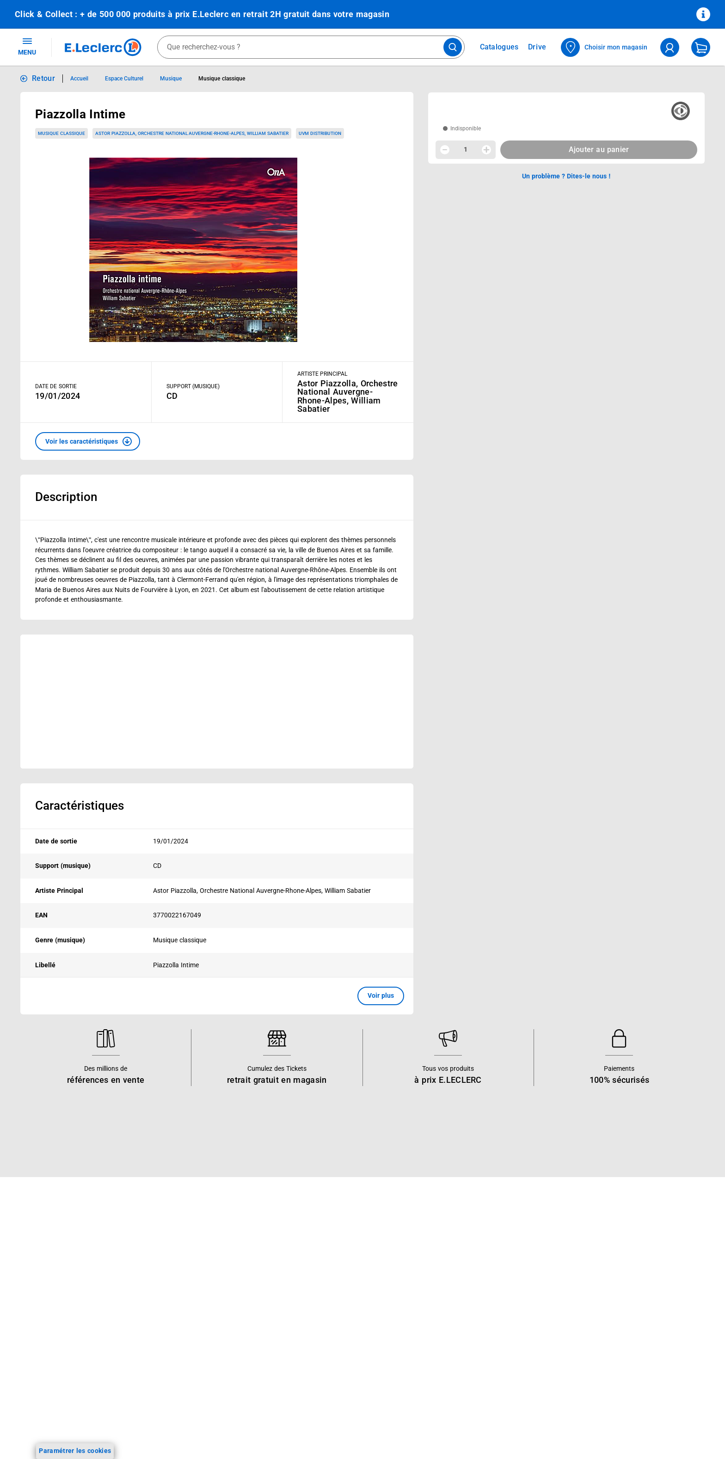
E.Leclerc (187, 1371)
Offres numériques (182, 1359)
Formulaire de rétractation (611, 1335)
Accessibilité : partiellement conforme (488, 1335)
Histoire (304, 1251)
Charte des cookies (599, 1299)
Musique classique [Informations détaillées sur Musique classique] (221, 78)
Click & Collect (175, 1251)
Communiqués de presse (330, 1347)
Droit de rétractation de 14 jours (619, 1323)
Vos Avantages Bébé (46, 1275)
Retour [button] (43, 78)
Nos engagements (320, 1287)
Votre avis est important (190, 1347)
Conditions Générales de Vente (617, 1251)
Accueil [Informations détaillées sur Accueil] (79, 78)
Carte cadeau (174, 1311)
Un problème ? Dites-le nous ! (476, 1323)
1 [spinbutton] (465, 149)
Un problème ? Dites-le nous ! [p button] (566, 176)
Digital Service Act (598, 1371)
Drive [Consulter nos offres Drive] (537, 47)
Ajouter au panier (599, 149)
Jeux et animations (44, 1287)
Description (66, 496)
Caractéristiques (79, 805)
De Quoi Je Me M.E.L (324, 1323)
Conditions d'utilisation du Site (617, 1275)
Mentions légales (596, 1263)
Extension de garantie (187, 1299)
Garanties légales (597, 1347)
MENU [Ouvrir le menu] (27, 46)
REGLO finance (177, 1275)
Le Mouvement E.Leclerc (330, 1263)
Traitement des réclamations (614, 1359)
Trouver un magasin (323, 1359)
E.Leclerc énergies (181, 1263)
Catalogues (32, 1251)
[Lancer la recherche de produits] (452, 47)
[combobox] (311, 47)
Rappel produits (595, 1383)
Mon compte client (460, 1251)
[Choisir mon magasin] (604, 47)
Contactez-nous (455, 1299)
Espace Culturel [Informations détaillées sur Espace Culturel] (124, 78)
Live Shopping (36, 1299)
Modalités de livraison (604, 1311)
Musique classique (61, 133)
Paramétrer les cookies (75, 1450)
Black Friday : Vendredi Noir (196, 1407)
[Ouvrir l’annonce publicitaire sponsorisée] (217, 701)
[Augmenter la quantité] (486, 149)
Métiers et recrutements (329, 1311)
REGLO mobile (175, 1287)
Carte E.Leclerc (37, 1263)
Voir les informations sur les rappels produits (351, 1191)
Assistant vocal (177, 1323)
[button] (87, 441)
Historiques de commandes (473, 1263)
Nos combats (313, 1275)
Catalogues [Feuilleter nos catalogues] (499, 47)
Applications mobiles (185, 1335)
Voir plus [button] (381, 995)
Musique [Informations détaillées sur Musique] (171, 78)
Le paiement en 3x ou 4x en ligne (203, 1383)
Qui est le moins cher (324, 1335)
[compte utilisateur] (669, 47)
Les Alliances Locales (325, 1299)
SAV (438, 1287)
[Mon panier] (700, 47)
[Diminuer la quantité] (444, 149)
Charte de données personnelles (619, 1287)
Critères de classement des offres (621, 1419)
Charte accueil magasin (189, 1395)
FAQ (438, 1275)
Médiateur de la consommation (479, 1311)
